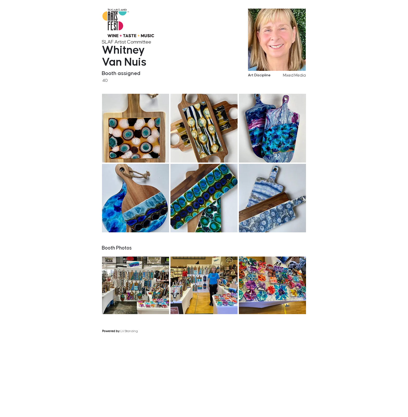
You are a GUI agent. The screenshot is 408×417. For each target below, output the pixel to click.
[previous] (284, 236)
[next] (304, 236)
